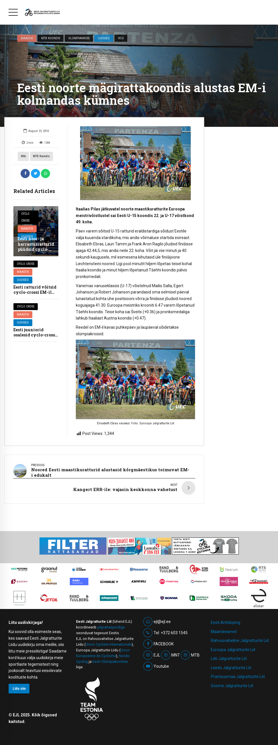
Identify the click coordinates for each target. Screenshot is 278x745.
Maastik (27, 38)
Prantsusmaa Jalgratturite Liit (238, 674)
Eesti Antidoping (225, 620)
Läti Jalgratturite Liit (229, 656)
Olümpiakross (79, 38)
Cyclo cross (25, 217)
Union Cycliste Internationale (109, 642)
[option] (135, 163)
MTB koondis (50, 38)
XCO (121, 38)
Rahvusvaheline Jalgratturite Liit (240, 638)
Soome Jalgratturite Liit (232, 683)
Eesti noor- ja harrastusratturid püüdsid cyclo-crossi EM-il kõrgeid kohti (36, 249)
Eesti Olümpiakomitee (110, 659)
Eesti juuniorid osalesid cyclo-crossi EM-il (35, 335)
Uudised (104, 38)
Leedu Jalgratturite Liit (231, 665)
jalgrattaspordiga (111, 625)
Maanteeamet (224, 629)
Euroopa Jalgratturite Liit (233, 647)
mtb (23, 156)
